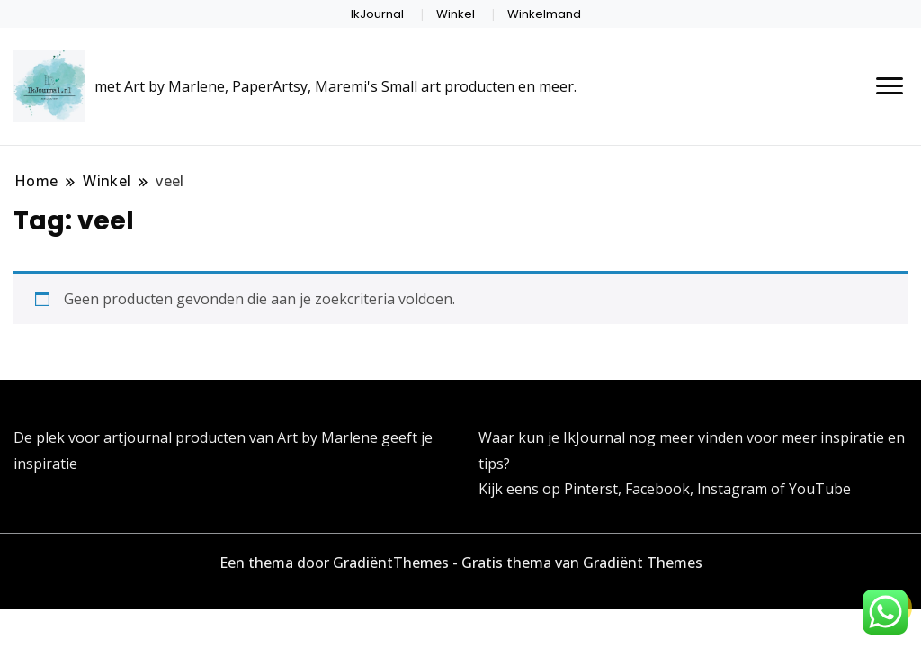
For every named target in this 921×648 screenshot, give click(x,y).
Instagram (734, 489)
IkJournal (377, 13)
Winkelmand (544, 13)
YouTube (820, 489)
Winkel (455, 13)
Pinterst (591, 489)
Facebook (657, 489)
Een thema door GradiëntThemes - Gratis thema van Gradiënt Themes (460, 562)
